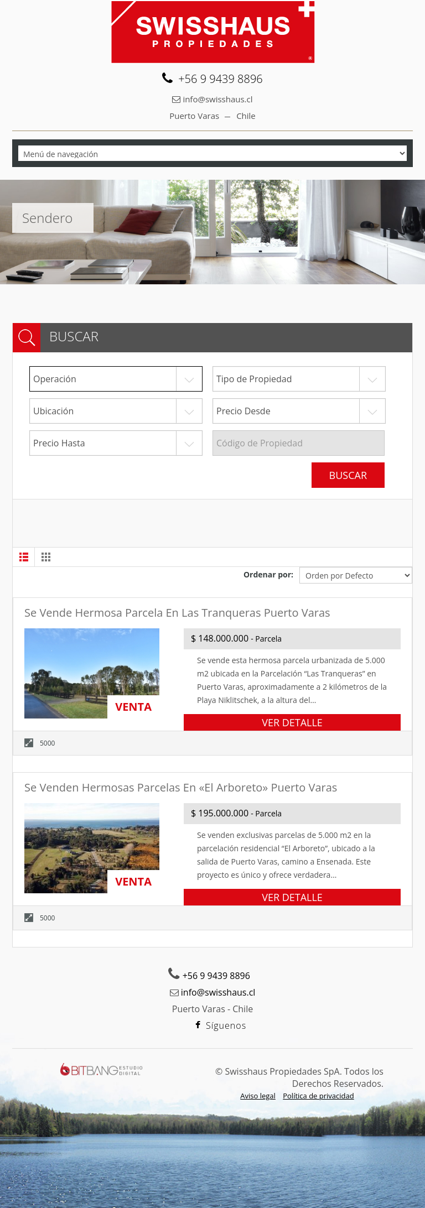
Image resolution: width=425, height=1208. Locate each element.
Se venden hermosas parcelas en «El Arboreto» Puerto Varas (180, 787)
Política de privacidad (318, 1096)
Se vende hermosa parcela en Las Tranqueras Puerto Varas (177, 612)
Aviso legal (258, 1096)
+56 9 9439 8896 (216, 976)
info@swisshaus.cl (217, 99)
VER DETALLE (292, 722)
